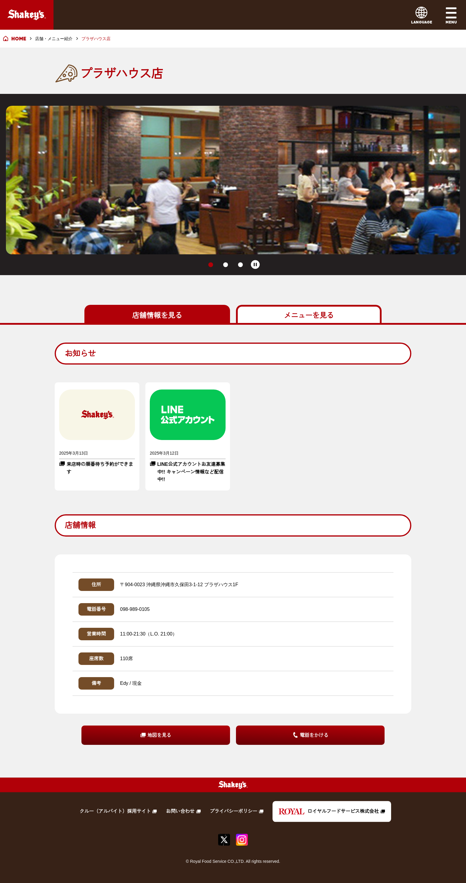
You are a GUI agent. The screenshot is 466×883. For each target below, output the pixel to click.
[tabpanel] (233, 544)
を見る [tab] (157, 315)
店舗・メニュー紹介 (54, 38)
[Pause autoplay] (255, 264)
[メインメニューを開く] (451, 15)
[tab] (210, 264)
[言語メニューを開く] (421, 15)
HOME (18, 39)
